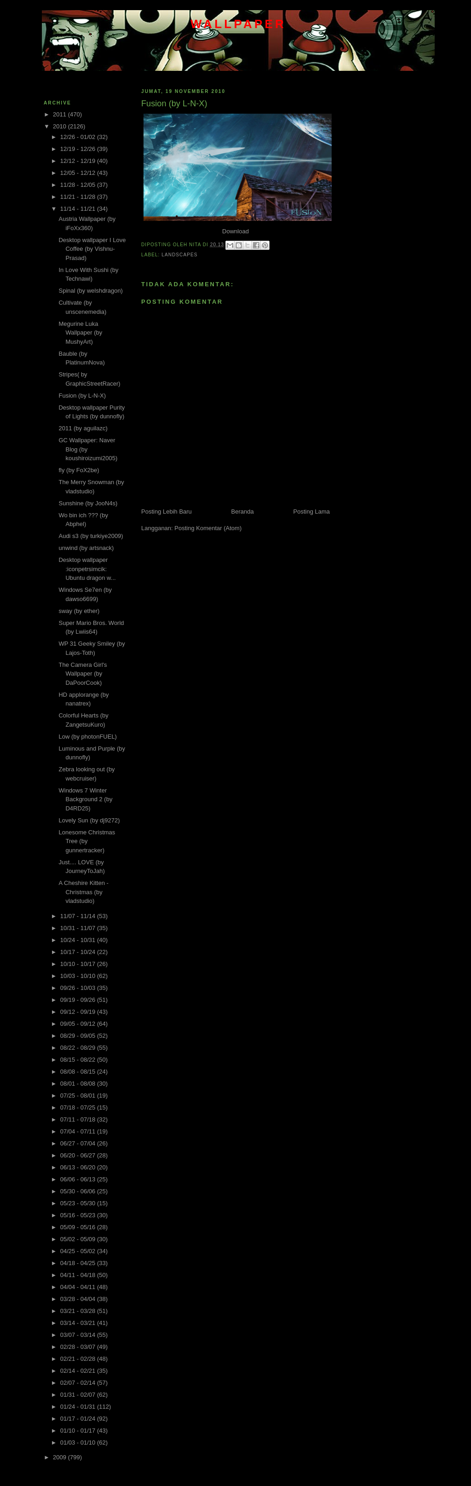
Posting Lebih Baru (166, 511)
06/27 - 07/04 (78, 1143)
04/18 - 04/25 (78, 1263)
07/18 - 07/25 (78, 1107)
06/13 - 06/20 (78, 1167)
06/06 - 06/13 (78, 1179)
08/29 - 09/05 (78, 1035)
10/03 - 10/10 (78, 975)
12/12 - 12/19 (78, 160)
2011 (60, 114)
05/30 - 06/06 (78, 1191)
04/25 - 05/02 (78, 1251)
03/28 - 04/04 (78, 1298)
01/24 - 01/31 (78, 1406)
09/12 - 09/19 (78, 1011)
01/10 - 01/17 (78, 1430)
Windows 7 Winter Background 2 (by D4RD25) (85, 799)
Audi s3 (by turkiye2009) (90, 535)
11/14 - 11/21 (78, 208)
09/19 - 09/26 (78, 999)
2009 (60, 1457)
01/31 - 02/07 (78, 1394)
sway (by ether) (78, 610)
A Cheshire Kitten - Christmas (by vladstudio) (83, 891)
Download (235, 231)
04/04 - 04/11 (78, 1287)
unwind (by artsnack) (86, 547)
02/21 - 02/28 (78, 1358)
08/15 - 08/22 (78, 1059)
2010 (60, 126)
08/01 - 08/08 (78, 1083)
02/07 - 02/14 (78, 1382)
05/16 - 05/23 (78, 1215)
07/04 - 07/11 (78, 1131)
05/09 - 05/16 (78, 1227)
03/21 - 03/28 (78, 1310)
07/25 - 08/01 (78, 1095)
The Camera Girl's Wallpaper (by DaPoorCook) (82, 673)
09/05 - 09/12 (78, 1023)
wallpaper (238, 24)
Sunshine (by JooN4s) (87, 503)
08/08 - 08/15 (78, 1071)
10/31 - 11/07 (78, 928)
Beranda (242, 511)
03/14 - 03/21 (78, 1322)
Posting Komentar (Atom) (207, 528)
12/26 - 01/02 (78, 136)
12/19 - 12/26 (78, 148)
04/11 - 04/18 (78, 1275)
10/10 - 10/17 (78, 963)
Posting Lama (311, 511)
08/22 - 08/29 (78, 1047)
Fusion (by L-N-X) (82, 395)
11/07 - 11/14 (78, 916)
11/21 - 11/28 (78, 196)
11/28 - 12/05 (78, 184)
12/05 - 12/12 (78, 172)
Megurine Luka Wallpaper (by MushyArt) (80, 332)
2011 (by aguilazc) (82, 428)
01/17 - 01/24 (78, 1418)
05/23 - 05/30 (78, 1203)
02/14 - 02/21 (78, 1370)
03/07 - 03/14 (78, 1334)
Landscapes (179, 254)
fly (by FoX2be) (78, 470)
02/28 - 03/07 (78, 1346)
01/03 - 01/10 (78, 1442)
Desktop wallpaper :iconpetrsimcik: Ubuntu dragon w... (86, 568)
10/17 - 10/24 (78, 951)
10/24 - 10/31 (78, 940)
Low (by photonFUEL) (87, 736)
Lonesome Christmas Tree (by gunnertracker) (86, 841)
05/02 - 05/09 (78, 1239)
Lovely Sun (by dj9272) (89, 820)
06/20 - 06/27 (78, 1155)
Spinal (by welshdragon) (90, 290)
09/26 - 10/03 (78, 987)
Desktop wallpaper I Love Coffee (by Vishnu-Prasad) (92, 249)
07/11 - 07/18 (78, 1119)
